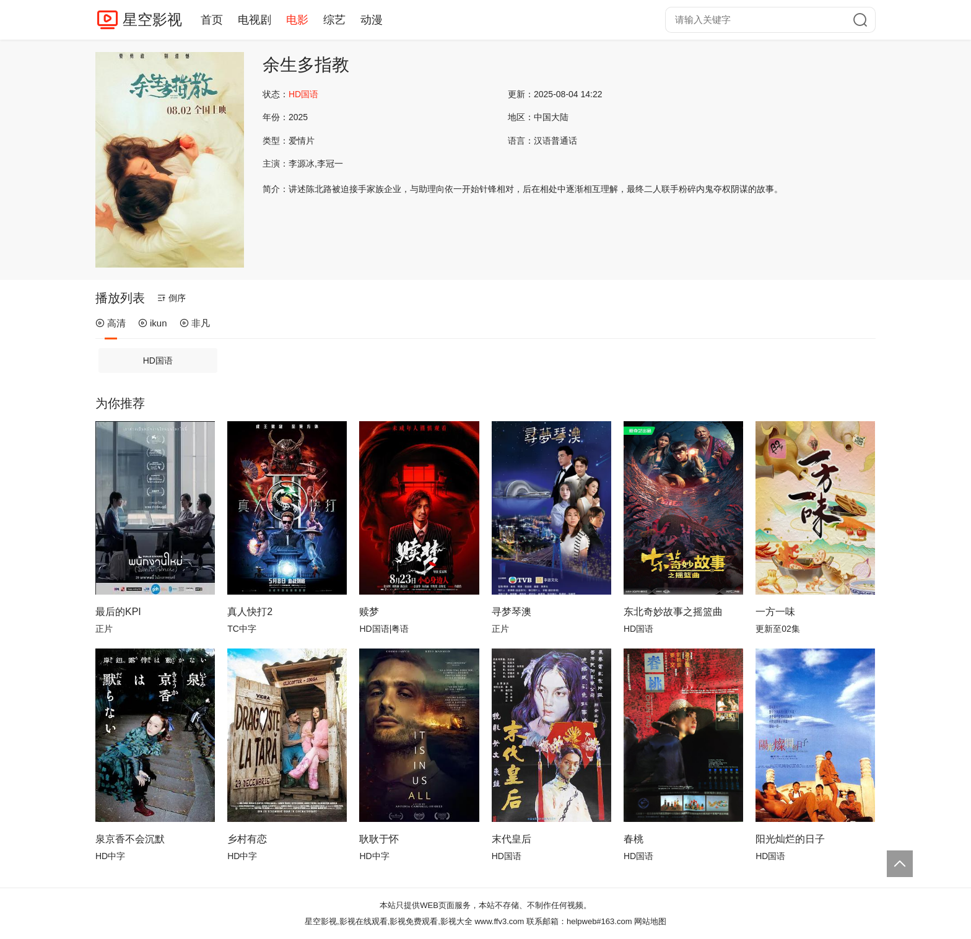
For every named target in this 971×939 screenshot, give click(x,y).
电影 (297, 20)
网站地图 (650, 921)
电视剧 (254, 20)
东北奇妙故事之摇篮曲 (673, 611)
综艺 (334, 20)
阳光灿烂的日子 (790, 839)
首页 (212, 20)
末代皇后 (511, 839)
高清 (110, 323)
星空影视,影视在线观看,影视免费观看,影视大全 (388, 921)
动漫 (371, 20)
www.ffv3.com (499, 921)
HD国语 (158, 360)
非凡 (195, 323)
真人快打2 (249, 611)
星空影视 (152, 19)
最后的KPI (118, 611)
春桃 (633, 839)
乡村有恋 (247, 839)
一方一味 (775, 611)
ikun (152, 323)
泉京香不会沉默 (130, 839)
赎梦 (369, 611)
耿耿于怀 (379, 839)
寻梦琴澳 (511, 611)
